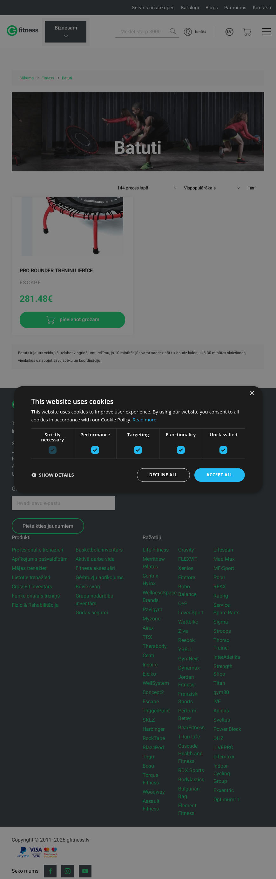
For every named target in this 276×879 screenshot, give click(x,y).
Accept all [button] (218, 475)
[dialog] (138, 439)
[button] (52, 475)
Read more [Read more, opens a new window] (145, 419)
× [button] (252, 393)
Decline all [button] (162, 475)
